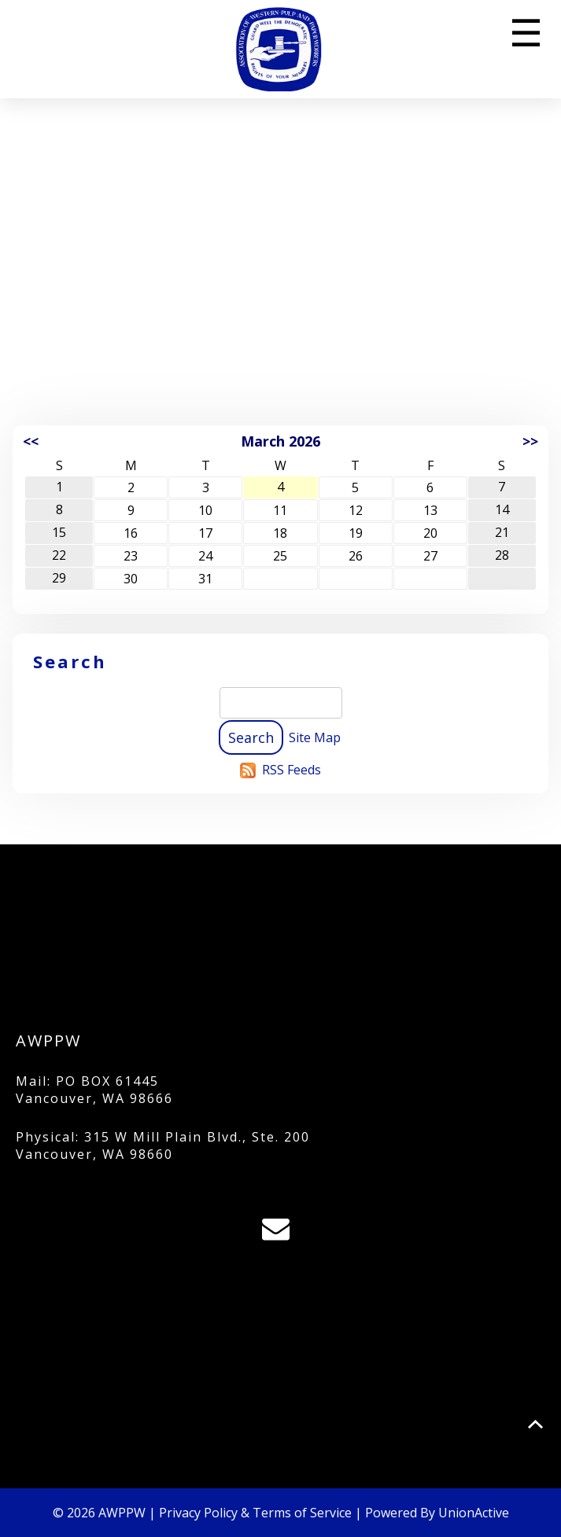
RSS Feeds (291, 769)
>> (530, 441)
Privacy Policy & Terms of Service (255, 1512)
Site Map (315, 737)
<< (31, 441)
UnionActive (473, 1512)
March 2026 (280, 441)
